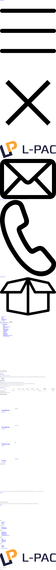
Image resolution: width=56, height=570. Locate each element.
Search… (1, 321)
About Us (3, 491)
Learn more (1, 461)
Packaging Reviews (4, 497)
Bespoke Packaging (4, 319)
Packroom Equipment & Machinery (7, 335)
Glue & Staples (5, 334)
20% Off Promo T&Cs (4, 517)
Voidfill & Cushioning (5, 322)
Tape (3, 325)
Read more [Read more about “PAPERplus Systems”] (3, 414)
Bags (3, 328)
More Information (3, 360)
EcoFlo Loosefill (2, 356)
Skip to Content (2, 0)
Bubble (2, 508)
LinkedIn (3, 515)
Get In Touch (3, 320)
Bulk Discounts (4, 496)
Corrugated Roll (4, 509)
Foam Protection (5, 330)
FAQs (2, 511)
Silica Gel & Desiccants (6, 336)
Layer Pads (4, 331)
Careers (3, 492)
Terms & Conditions (4, 502)
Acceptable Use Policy (4, 503)
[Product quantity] (43, 359)
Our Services (3, 318)
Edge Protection (4, 510)
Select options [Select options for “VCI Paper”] (3, 431)
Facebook (3, 514)
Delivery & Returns (4, 501)
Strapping (4, 332)
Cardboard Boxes (5, 324)
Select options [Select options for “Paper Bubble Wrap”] (3, 397)
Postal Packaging (5, 327)
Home (2, 317)
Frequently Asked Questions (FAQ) (5, 361)
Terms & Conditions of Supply (5, 504)
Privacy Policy (3, 500)
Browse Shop (3, 316)
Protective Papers (5, 333)
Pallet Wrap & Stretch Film (6, 326)
